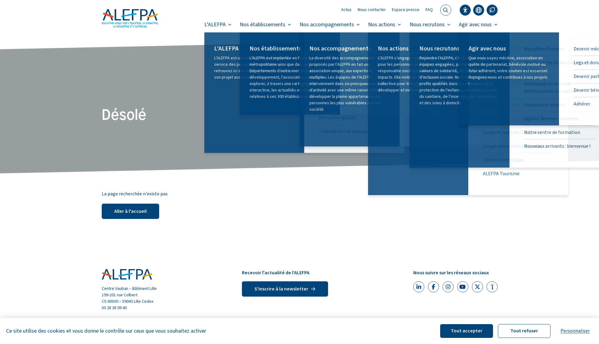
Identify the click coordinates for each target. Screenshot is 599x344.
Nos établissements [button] (265, 24)
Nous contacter (372, 10)
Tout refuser (524, 330)
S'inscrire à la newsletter (285, 289)
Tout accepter (466, 330)
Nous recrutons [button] (430, 24)
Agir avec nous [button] (478, 24)
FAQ (429, 10)
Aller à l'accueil (130, 211)
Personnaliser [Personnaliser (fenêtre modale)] (575, 330)
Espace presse (405, 10)
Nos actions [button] (384, 24)
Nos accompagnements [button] (330, 24)
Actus (346, 10)
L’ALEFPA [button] (218, 24)
